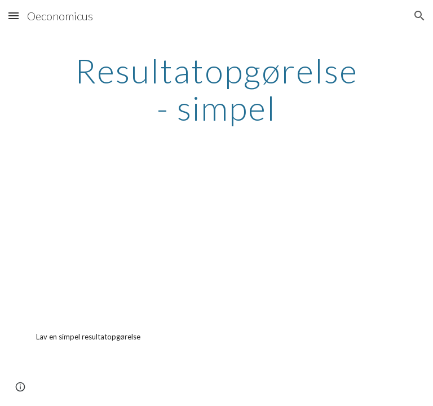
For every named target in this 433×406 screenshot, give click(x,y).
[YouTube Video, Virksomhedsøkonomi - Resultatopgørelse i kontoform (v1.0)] (121, 237)
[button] (13, 15)
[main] (216, 89)
